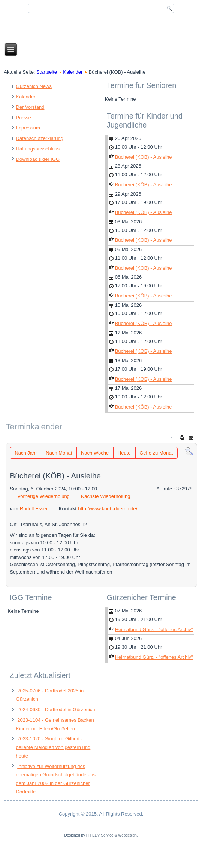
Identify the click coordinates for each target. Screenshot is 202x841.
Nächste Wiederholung (105, 496)
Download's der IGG (38, 159)
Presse (23, 117)
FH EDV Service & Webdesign (111, 835)
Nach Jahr (26, 453)
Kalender (72, 72)
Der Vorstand (30, 107)
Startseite (46, 72)
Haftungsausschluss (38, 149)
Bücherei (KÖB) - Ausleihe (143, 157)
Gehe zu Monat (156, 453)
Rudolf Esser (34, 508)
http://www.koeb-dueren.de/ (107, 508)
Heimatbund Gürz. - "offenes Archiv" (154, 629)
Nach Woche (95, 453)
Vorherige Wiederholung (43, 496)
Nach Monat (59, 453)
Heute (124, 453)
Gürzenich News (34, 86)
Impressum (28, 128)
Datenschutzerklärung (39, 138)
